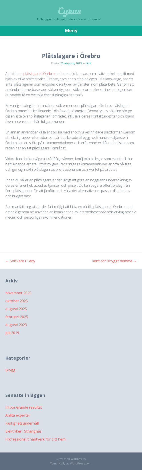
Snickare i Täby (20, 260)
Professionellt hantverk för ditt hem (35, 439)
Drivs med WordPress (71, 459)
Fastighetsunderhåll (22, 423)
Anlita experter (17, 415)
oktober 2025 (16, 300)
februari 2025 (16, 316)
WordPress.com (80, 463)
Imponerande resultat (23, 407)
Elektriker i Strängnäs (23, 431)
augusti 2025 (16, 308)
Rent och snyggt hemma (114, 260)
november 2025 (18, 292)
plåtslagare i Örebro (39, 73)
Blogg (10, 370)
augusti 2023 (16, 324)
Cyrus (69, 11)
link (88, 63)
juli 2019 (12, 332)
